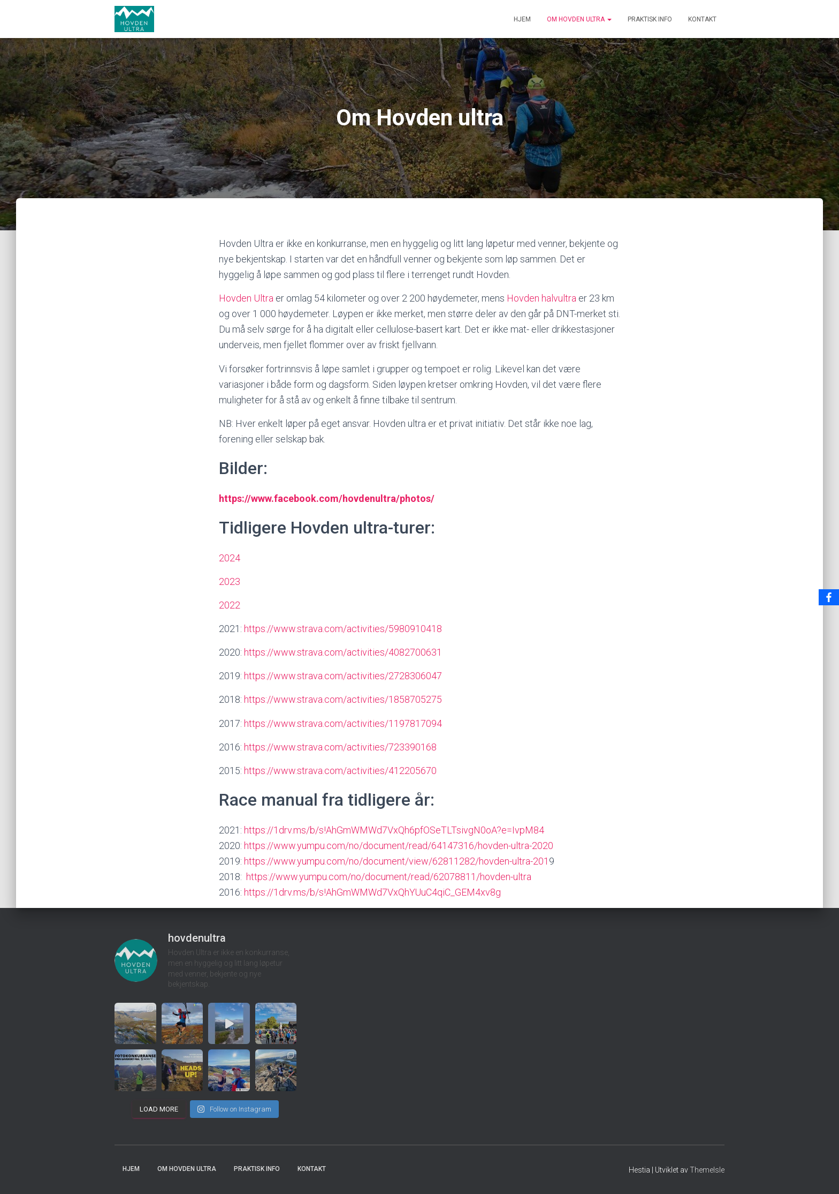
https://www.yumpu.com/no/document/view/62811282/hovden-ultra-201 (396, 861)
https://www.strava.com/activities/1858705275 (343, 699)
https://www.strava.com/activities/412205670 (340, 770)
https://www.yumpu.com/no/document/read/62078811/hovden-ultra (388, 876)
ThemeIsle (707, 1170)
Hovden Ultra (246, 298)
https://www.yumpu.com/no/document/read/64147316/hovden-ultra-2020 (398, 845)
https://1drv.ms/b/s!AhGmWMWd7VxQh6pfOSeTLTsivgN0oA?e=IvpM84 (394, 830)
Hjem (522, 19)
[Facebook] (829, 597)
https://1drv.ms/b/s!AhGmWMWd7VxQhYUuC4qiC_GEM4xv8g (371, 892)
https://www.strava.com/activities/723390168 (340, 747)
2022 (229, 605)
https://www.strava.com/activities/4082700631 (343, 652)
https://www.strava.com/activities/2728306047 (343, 675)
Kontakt (702, 19)
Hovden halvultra (541, 298)
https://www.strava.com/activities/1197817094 (342, 723)
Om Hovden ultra (579, 19)
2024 (229, 558)
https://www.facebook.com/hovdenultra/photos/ (328, 498)
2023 (229, 581)
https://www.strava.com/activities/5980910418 (343, 628)
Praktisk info (650, 19)
